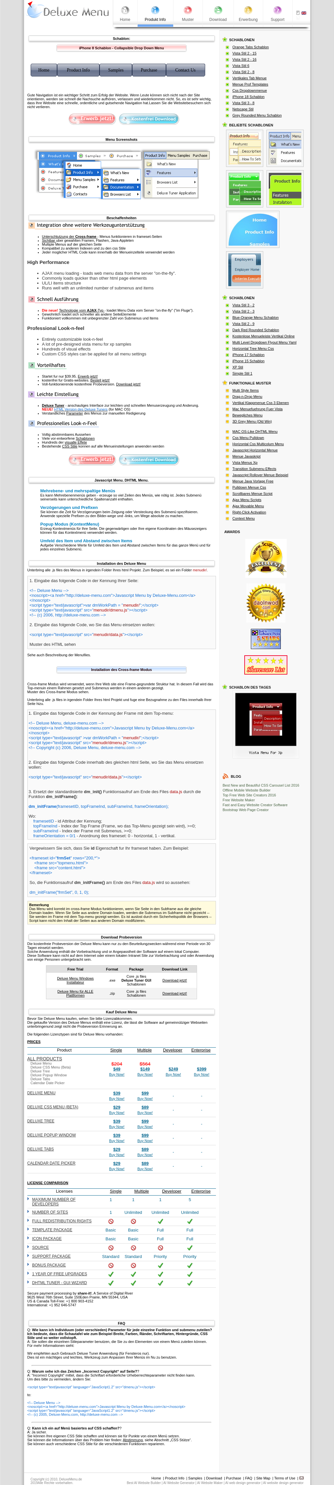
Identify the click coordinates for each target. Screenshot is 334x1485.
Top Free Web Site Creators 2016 (249, 795)
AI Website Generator (179, 1483)
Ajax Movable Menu (248, 506)
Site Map (263, 1478)
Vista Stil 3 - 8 (244, 103)
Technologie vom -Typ (81, 310)
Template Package (52, 1230)
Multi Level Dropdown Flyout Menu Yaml (264, 342)
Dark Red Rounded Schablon (256, 330)
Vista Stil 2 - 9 (244, 324)
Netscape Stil (243, 109)
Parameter (74, 413)
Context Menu (244, 518)
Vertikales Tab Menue (250, 78)
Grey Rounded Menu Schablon (257, 115)
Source (40, 1247)
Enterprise (201, 1050)
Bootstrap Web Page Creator (246, 810)
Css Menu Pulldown (248, 438)
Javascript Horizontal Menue (255, 450)
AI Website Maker (210, 1483)
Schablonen (85, 438)
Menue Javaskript (247, 456)
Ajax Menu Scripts (247, 500)
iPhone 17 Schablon (249, 355)
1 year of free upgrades (59, 1274)
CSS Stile (69, 446)
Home (156, 1478)
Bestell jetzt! (100, 380)
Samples (195, 1478)
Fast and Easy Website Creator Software (255, 805)
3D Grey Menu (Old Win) (252, 421)
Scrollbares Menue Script (253, 494)
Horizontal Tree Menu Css (253, 349)
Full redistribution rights (62, 1221)
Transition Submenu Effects (255, 469)
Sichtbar (49, 240)
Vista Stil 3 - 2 (244, 305)
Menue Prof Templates (250, 84)
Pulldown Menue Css (249, 487)
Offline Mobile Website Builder (247, 790)
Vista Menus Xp (245, 463)
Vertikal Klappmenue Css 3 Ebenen (261, 403)
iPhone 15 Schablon (249, 361)
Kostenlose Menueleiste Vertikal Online (264, 336)
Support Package (51, 1256)
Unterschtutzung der (70, 236)
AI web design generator (243, 1483)
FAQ (248, 1478)
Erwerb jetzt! (88, 376)
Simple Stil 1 (242, 373)
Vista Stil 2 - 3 (244, 311)
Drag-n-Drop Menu (248, 397)
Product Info (174, 1478)
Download (214, 1478)
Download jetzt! (128, 384)
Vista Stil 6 (241, 66)
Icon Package (47, 1238)
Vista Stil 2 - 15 (245, 53)
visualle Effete (76, 442)
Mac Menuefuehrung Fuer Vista (258, 409)
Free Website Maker (239, 800)
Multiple (144, 1050)
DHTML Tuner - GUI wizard (59, 1283)
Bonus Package (49, 1265)
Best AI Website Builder (144, 1483)
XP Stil (238, 367)
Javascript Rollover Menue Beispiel (260, 475)
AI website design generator (283, 1483)
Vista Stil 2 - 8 (244, 72)
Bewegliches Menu (248, 415)
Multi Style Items (246, 390)
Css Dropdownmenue (250, 90)
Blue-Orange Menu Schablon (256, 317)
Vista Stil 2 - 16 (245, 59)
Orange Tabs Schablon (251, 47)
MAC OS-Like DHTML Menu (255, 431)
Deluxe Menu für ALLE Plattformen (75, 993)
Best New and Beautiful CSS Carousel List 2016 (261, 785)
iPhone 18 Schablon (249, 97)
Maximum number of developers (54, 1201)
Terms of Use (285, 1478)
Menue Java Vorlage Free (253, 481)
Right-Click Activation (249, 512)
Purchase (233, 1478)
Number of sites (50, 1212)
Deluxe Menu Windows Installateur (75, 980)
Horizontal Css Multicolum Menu (258, 444)
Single (116, 1050)
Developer (172, 1050)
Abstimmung (133, 1440)
